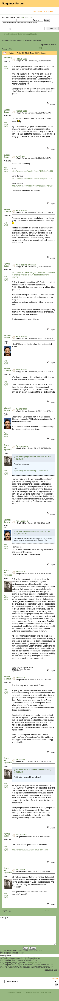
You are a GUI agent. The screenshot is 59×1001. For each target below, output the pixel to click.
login (23, 17)
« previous (45, 45)
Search (15, 34)
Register (33, 34)
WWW (6, 126)
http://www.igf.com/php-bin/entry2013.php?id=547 (32, 178)
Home (5, 34)
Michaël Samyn (7, 336)
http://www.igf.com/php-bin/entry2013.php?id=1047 (33, 186)
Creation (20, 40)
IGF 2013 (37, 40)
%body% (28, 933)
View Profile (6, 67)
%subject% (32, 968)
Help (10, 34)
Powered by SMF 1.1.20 (16, 998)
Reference (28, 40)
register (30, 17)
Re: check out (22, 446)
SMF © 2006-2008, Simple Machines (38, 998)
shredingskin (9, 58)
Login (28, 34)
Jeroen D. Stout (7, 210)
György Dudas (7, 111)
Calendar (22, 34)
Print (40, 48)
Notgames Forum (8, 40)
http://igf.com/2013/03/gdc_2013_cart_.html (30, 850)
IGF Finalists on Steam (26, 265)
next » (53, 45)
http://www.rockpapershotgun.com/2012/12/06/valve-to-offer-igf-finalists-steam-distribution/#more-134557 (34, 274)
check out (20, 156)
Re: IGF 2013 (21, 59)
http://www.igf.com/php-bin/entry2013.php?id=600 (32, 171)
